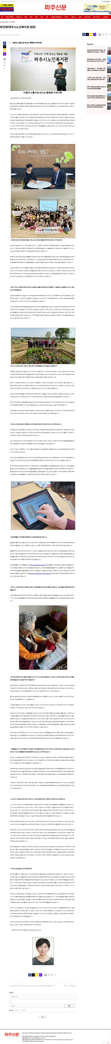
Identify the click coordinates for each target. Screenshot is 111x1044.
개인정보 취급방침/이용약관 (48, 1033)
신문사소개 (24, 1033)
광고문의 (34, 1033)
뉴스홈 (2, 22)
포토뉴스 (74, 17)
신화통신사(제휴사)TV (56, 17)
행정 (26, 17)
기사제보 (30, 1033)
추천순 (17, 1010)
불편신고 (39, 1033)
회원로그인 (14, 997)
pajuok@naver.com (68, 1039)
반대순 (23, 1010)
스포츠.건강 (87, 17)
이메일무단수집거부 (67, 1033)
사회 (42, 17)
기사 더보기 (72, 986)
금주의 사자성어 (10, 17)
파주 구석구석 (96, 17)
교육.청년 (105, 17)
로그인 (103, 1)
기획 (47, 17)
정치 (31, 17)
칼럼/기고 (19, 17)
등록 (69, 1006)
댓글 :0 (11, 992)
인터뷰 (13, 22)
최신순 (11, 1010)
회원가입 (108, 1)
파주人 (66, 17)
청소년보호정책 (58, 1033)
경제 (36, 17)
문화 (80, 17)
